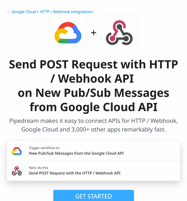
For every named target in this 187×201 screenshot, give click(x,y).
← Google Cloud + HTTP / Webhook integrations (50, 12)
